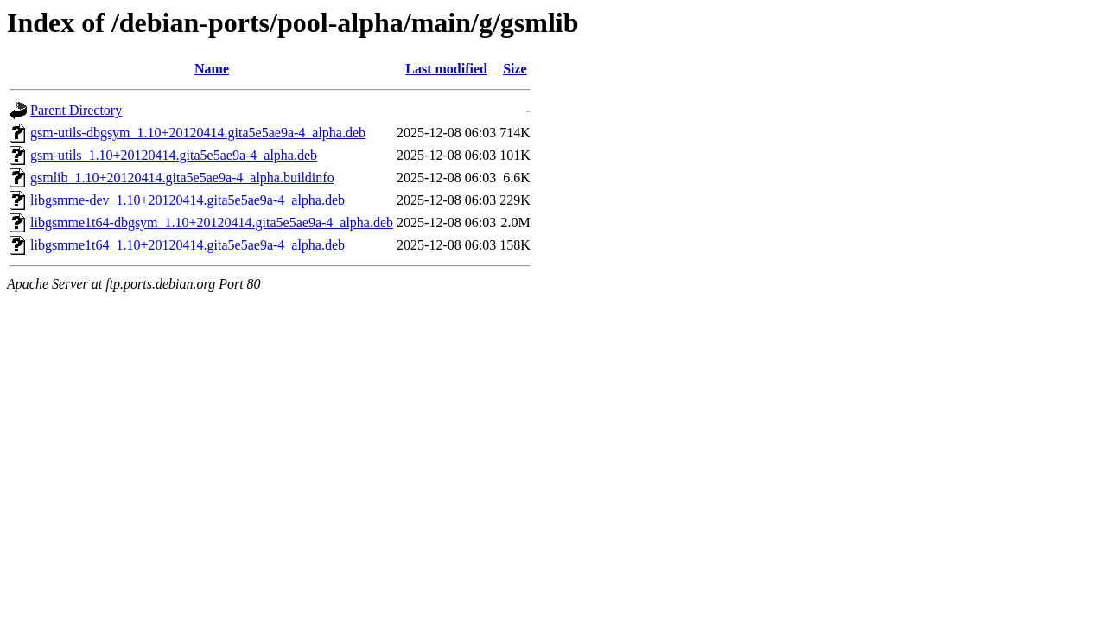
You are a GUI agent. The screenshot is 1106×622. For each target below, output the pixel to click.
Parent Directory (76, 110)
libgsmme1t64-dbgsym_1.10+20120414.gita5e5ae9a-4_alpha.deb (211, 222)
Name (211, 68)
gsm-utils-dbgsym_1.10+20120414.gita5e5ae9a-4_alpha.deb (197, 132)
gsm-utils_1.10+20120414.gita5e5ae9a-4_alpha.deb (173, 155)
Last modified (446, 68)
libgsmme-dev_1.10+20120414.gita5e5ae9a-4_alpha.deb (187, 200)
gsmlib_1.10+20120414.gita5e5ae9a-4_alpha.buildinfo (182, 177)
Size (515, 68)
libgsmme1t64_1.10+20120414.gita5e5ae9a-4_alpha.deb (187, 245)
